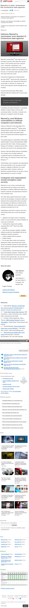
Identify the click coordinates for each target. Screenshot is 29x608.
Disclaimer (4, 597)
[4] (7, 159)
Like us (18, 598)
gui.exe (16, 546)
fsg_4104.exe (18, 542)
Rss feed (11, 598)
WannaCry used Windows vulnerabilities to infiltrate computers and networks (13, 22)
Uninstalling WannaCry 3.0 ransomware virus (12, 400)
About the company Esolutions (10, 292)
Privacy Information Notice (21, 595)
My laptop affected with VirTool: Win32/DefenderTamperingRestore (12, 368)
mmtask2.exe (4, 544)
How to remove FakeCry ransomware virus (11, 418)
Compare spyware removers (7, 588)
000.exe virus (4, 539)
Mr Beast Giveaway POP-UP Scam (11, 386)
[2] (9, 78)
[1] (14, 58)
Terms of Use (10, 595)
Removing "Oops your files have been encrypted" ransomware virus (15, 409)
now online (22, 340)
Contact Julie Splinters (8, 289)
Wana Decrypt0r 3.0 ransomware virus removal (12, 427)
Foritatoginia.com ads (8, 378)
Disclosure (10, 597)
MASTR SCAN (18, 560)
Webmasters (24, 597)
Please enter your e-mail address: (9, 523)
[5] (12, 225)
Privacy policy (4, 605)
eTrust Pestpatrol (5, 554)
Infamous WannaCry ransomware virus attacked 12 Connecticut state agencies (13, 17)
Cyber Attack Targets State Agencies (14, 312)
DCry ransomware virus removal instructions (12, 415)
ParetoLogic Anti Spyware (7, 564)
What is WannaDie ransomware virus (10, 412)
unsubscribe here (5, 529)
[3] (17, 127)
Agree (25, 606)
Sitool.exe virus (18, 539)
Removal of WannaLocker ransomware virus (12, 406)
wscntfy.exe (3, 542)
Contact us (17, 597)
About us (4, 595)
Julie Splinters (5, 10)
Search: (16, 1)
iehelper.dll (3, 546)
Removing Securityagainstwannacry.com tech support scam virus (15, 421)
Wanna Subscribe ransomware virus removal (12, 424)
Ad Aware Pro (18, 556)
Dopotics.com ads (7, 384)
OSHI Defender (18, 554)
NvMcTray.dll (18, 544)
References (3, 30)
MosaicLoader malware (8, 388)
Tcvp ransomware (16, 391)
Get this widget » (5, 393)
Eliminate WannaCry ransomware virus (11, 403)
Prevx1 (16, 564)
